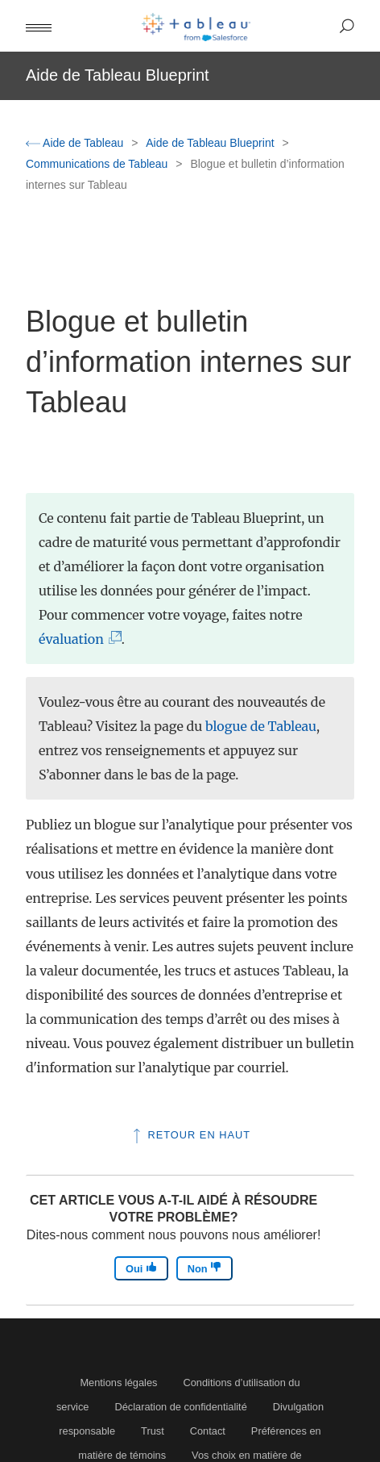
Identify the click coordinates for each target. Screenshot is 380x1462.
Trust (152, 1431)
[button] (39, 26)
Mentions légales (118, 1382)
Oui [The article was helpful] (141, 1268)
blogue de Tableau (260, 726)
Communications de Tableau (98, 163)
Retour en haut (190, 1135)
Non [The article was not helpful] (204, 1268)
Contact (207, 1431)
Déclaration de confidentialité (180, 1407)
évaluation (75, 639)
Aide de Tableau (76, 142)
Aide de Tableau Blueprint (211, 142)
